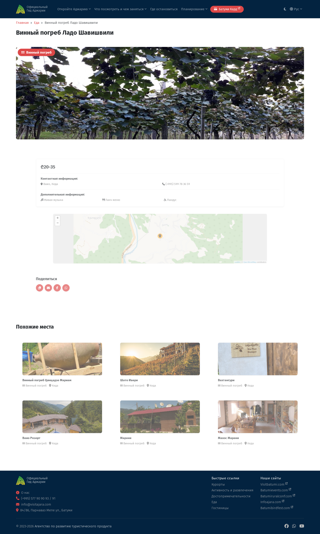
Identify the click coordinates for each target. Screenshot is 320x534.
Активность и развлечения (232, 490)
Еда (36, 23)
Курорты (218, 484)
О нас (23, 493)
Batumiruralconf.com (277, 496)
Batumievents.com (275, 490)
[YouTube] (301, 526)
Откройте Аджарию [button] (74, 9)
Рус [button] (296, 9)
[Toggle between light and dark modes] (285, 9)
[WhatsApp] (294, 526)
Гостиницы (220, 508)
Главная (22, 23)
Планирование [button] (194, 9)
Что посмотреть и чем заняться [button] (120, 9)
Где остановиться (164, 9)
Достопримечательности (231, 496)
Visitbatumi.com (274, 484)
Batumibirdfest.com (276, 508)
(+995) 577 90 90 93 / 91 (35, 498)
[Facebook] (286, 526)
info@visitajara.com (33, 504)
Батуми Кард (227, 9)
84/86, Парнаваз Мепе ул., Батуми (44, 510)
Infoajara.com (272, 502)
